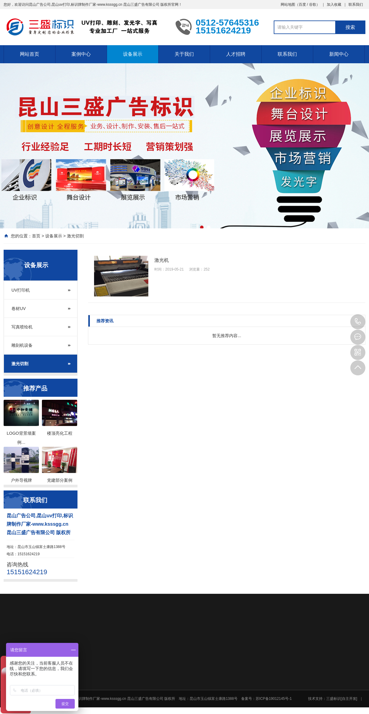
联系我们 (355, 4)
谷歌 (312, 4)
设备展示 (132, 54)
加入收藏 (334, 4)
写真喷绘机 (22, 326)
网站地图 (288, 4)
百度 (302, 4)
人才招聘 (235, 54)
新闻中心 (338, 54)
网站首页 (29, 54)
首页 (36, 235)
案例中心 (81, 54)
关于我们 (184, 54)
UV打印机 (20, 290)
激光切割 (75, 235)
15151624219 (357, 321)
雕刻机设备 (22, 345)
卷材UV (18, 308)
